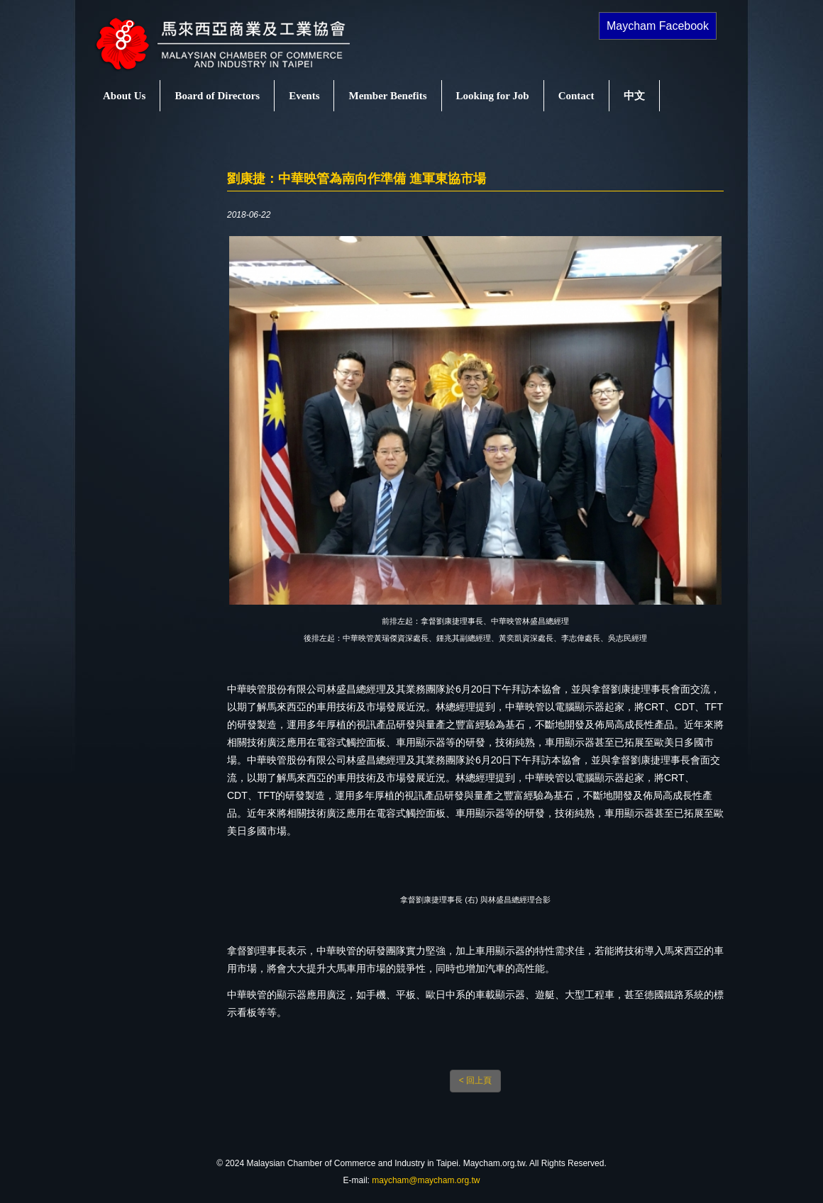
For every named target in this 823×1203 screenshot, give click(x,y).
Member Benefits (387, 95)
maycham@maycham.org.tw (426, 1180)
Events (304, 95)
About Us (124, 95)
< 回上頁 (475, 1080)
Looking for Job (492, 95)
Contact (576, 95)
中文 (634, 95)
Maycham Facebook (658, 26)
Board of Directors (217, 95)
